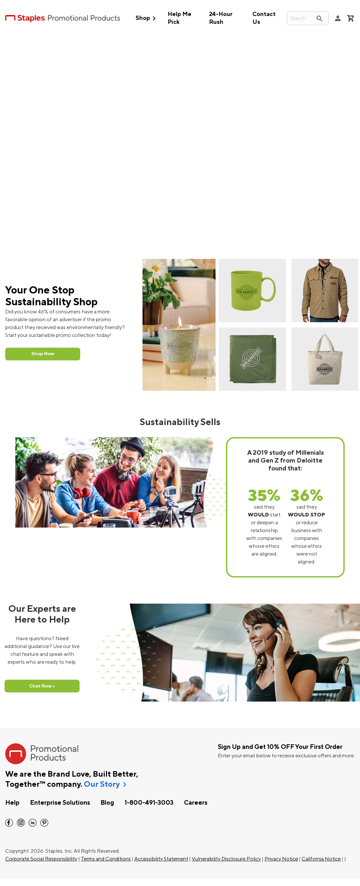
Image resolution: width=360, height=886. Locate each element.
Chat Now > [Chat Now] (42, 686)
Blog (107, 802)
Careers (195, 802)
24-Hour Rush (220, 18)
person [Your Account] (338, 18)
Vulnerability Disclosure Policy (226, 859)
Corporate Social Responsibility (41, 859)
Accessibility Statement (161, 859)
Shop (147, 18)
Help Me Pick (179, 18)
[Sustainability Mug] (252, 290)
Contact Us (264, 18)
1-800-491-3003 (149, 802)
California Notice (321, 859)
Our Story (102, 784)
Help (12, 802)
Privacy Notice (281, 859)
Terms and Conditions (106, 859)
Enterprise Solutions (60, 802)
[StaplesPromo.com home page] (62, 18)
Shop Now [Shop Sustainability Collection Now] (42, 353)
